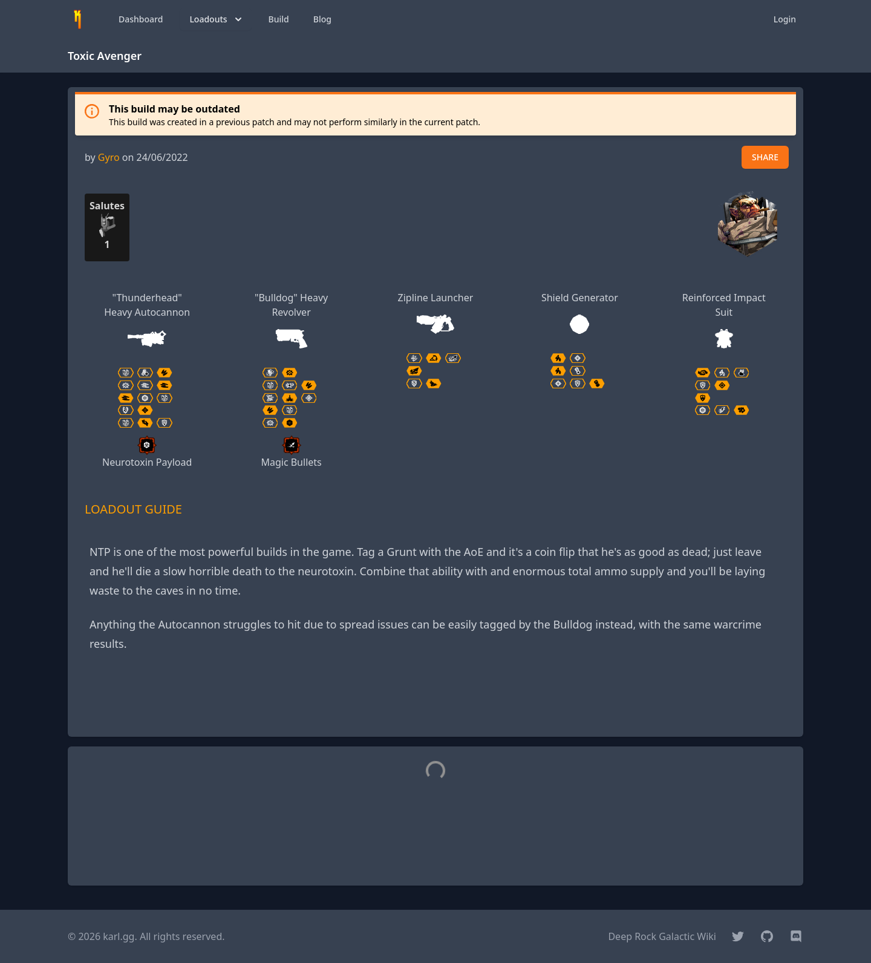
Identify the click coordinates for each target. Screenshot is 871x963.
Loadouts (216, 19)
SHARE (765, 157)
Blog (322, 19)
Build (279, 19)
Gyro (109, 157)
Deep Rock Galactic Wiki (662, 936)
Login (785, 19)
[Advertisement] (435, 700)
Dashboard (141, 19)
